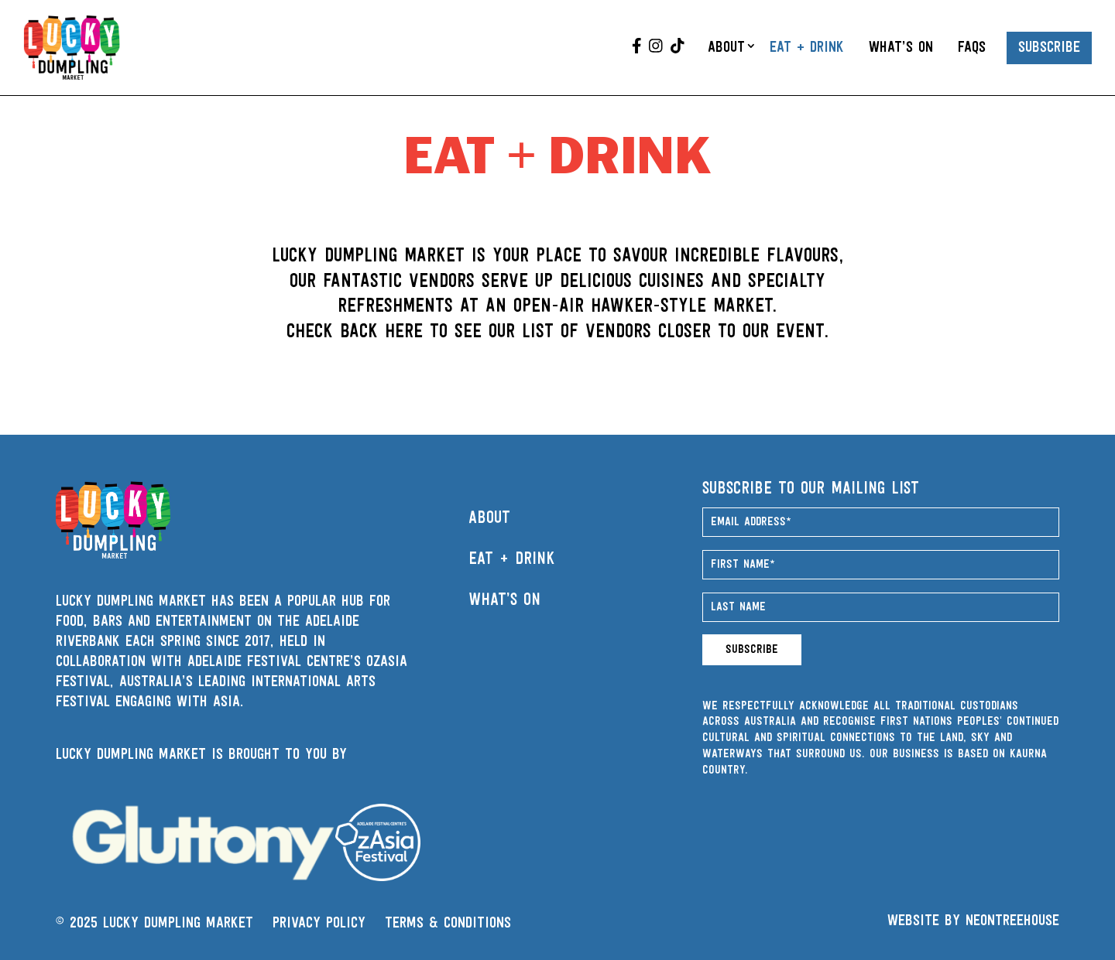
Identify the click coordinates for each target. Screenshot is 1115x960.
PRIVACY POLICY (319, 923)
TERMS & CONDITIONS (448, 923)
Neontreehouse (1012, 921)
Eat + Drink (807, 48)
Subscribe (1049, 48)
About (726, 48)
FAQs (972, 48)
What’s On (901, 48)
